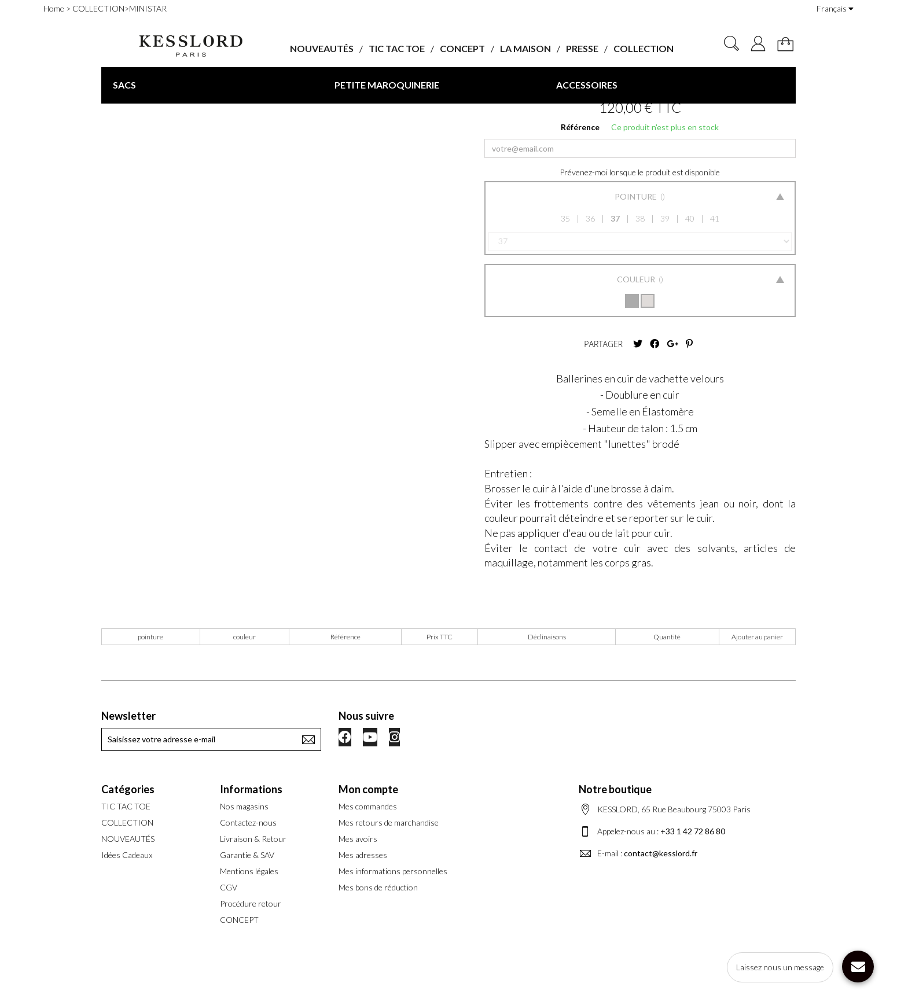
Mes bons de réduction (378, 887)
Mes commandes (368, 806)
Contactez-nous (248, 822)
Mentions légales (249, 871)
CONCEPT (462, 48)
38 (640, 218)
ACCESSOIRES (586, 84)
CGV (228, 887)
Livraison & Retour (253, 839)
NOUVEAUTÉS (322, 48)
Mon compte (368, 789)
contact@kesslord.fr (660, 853)
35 (565, 218)
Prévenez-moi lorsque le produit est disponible (640, 172)
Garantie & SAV (247, 855)
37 (615, 218)
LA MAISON (525, 48)
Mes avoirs (358, 839)
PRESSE (582, 48)
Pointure (637, 196)
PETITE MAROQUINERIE (386, 84)
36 (590, 218)
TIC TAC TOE (397, 48)
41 (714, 218)
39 (665, 218)
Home (53, 8)
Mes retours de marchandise (389, 822)
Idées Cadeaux (126, 855)
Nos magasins (244, 806)
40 (689, 218)
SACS (124, 84)
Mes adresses (363, 855)
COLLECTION (643, 48)
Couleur (637, 279)
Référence (580, 127)
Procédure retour (250, 903)
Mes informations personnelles (393, 871)
